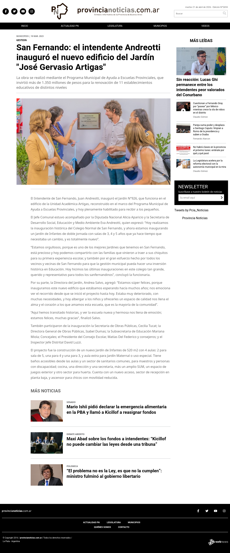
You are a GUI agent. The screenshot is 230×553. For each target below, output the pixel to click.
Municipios (160, 26)
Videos (205, 26)
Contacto (123, 527)
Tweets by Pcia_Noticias (191, 210)
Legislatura (115, 26)
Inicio (24, 26)
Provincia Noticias (195, 218)
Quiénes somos (102, 527)
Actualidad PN (70, 26)
